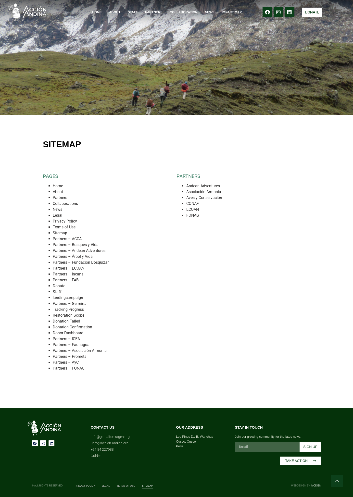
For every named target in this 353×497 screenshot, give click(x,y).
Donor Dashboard (68, 333)
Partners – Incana (68, 274)
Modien (316, 485)
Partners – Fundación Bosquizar (81, 262)
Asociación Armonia (203, 191)
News (209, 12)
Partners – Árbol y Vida (73, 256)
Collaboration (184, 12)
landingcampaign (68, 297)
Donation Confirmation (72, 327)
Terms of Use (64, 227)
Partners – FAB (66, 280)
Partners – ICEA (66, 338)
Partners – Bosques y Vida (76, 244)
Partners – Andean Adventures (79, 250)
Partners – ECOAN (68, 268)
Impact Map (232, 12)
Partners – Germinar (70, 303)
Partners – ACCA (67, 238)
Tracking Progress (68, 309)
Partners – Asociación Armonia (80, 350)
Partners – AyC (66, 362)
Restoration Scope (68, 315)
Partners (154, 12)
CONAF (192, 203)
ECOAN (192, 209)
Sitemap (60, 233)
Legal (57, 215)
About (114, 12)
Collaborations (65, 203)
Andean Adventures (203, 186)
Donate (59, 286)
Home (97, 12)
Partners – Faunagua (71, 344)
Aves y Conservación (204, 197)
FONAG (192, 215)
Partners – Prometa (70, 356)
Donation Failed (66, 321)
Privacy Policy (65, 221)
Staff (133, 12)
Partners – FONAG (69, 368)
